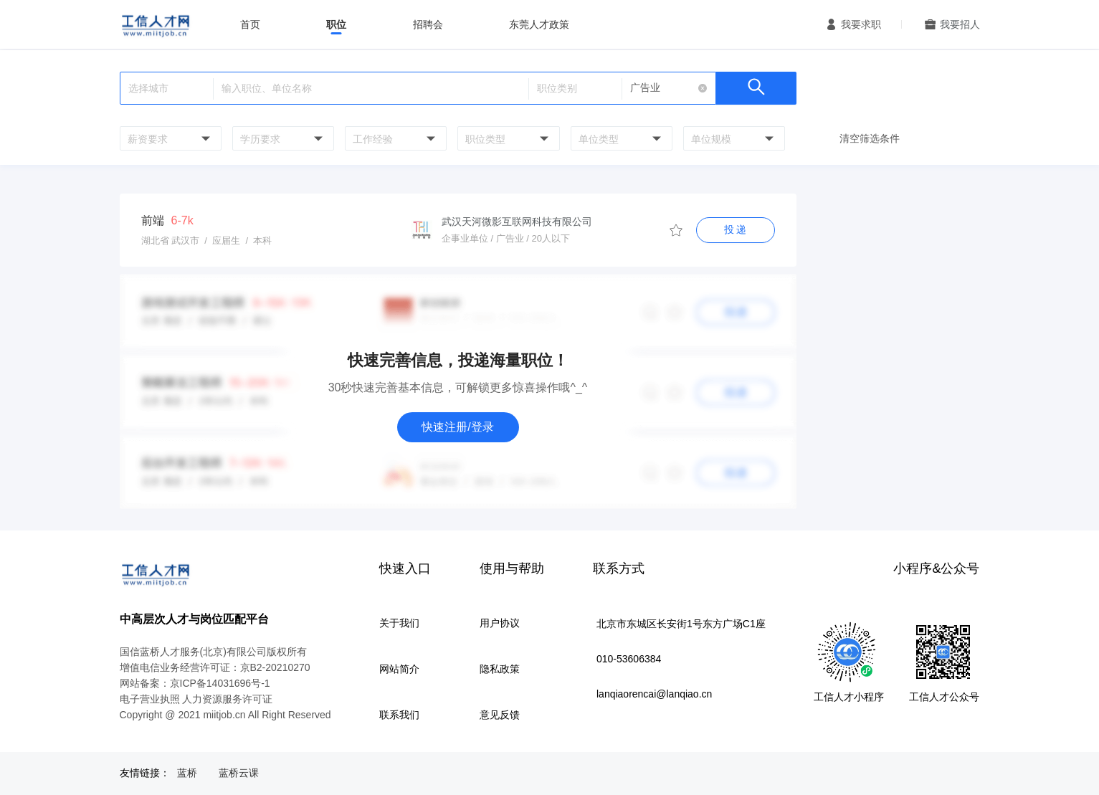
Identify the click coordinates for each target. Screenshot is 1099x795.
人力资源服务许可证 (227, 699)
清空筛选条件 (869, 138)
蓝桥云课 (239, 773)
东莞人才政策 (539, 24)
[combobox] (169, 138)
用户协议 (500, 623)
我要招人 (960, 24)
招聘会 (428, 24)
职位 (336, 24)
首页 (250, 24)
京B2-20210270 (275, 667)
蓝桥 (187, 773)
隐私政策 (500, 669)
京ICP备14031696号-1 (220, 683)
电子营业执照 (150, 699)
